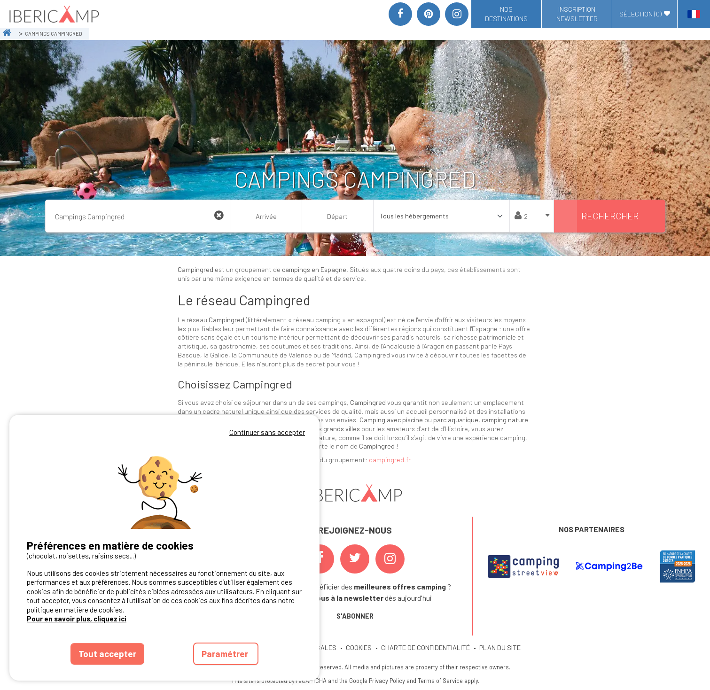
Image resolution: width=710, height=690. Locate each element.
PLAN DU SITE (500, 647)
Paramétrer (226, 653)
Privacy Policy (387, 680)
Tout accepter (107, 653)
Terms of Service (440, 680)
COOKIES (359, 647)
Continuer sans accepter (267, 432)
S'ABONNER (355, 616)
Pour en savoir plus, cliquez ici (76, 618)
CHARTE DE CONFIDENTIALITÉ (425, 647)
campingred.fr (390, 460)
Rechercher (610, 215)
